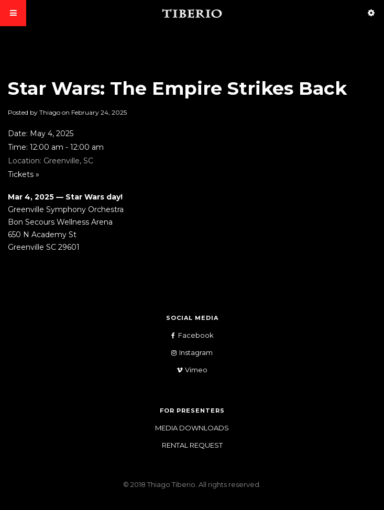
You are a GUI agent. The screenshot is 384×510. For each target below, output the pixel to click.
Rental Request (192, 445)
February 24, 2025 (99, 112)
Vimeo (188, 370)
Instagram (188, 352)
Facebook (188, 335)
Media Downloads (192, 428)
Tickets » (23, 174)
